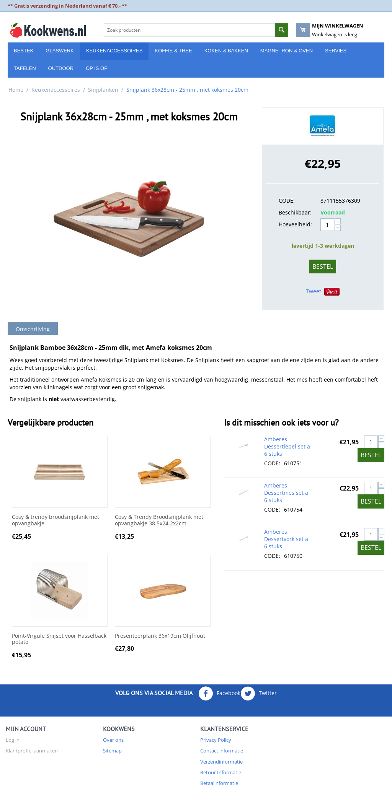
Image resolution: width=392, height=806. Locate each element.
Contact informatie (221, 750)
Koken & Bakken (226, 51)
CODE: (287, 200)
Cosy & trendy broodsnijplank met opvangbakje (55, 520)
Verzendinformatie (221, 761)
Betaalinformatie (219, 783)
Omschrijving (33, 329)
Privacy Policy (215, 739)
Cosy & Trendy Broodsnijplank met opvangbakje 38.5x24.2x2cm (159, 520)
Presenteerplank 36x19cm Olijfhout (160, 636)
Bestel (322, 266)
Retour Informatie (220, 772)
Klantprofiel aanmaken (32, 750)
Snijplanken (103, 89)
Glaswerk (60, 51)
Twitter (258, 693)
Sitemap (112, 750)
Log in (13, 739)
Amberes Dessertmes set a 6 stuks (286, 493)
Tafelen (25, 68)
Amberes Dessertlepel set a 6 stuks (287, 446)
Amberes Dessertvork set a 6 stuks (286, 539)
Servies (335, 51)
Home (15, 89)
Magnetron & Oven (286, 51)
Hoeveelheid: (295, 224)
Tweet (313, 291)
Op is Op (97, 68)
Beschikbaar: (295, 212)
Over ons (113, 739)
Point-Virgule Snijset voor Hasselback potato (59, 639)
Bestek (23, 51)
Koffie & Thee (173, 51)
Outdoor (61, 68)
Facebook (219, 693)
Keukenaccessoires (114, 51)
